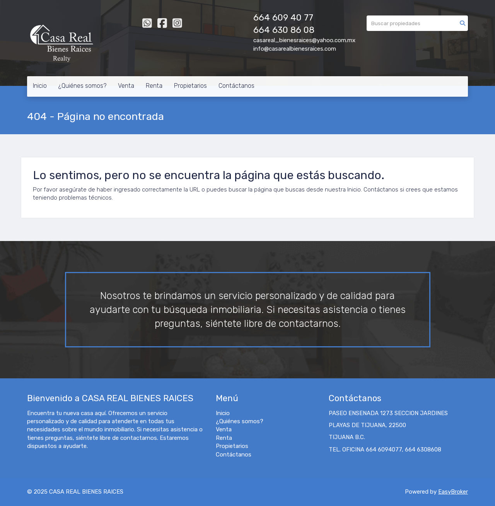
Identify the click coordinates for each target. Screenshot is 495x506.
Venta (126, 85)
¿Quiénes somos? (82, 85)
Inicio (40, 85)
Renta (154, 85)
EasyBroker (453, 491)
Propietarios (190, 85)
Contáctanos (236, 85)
